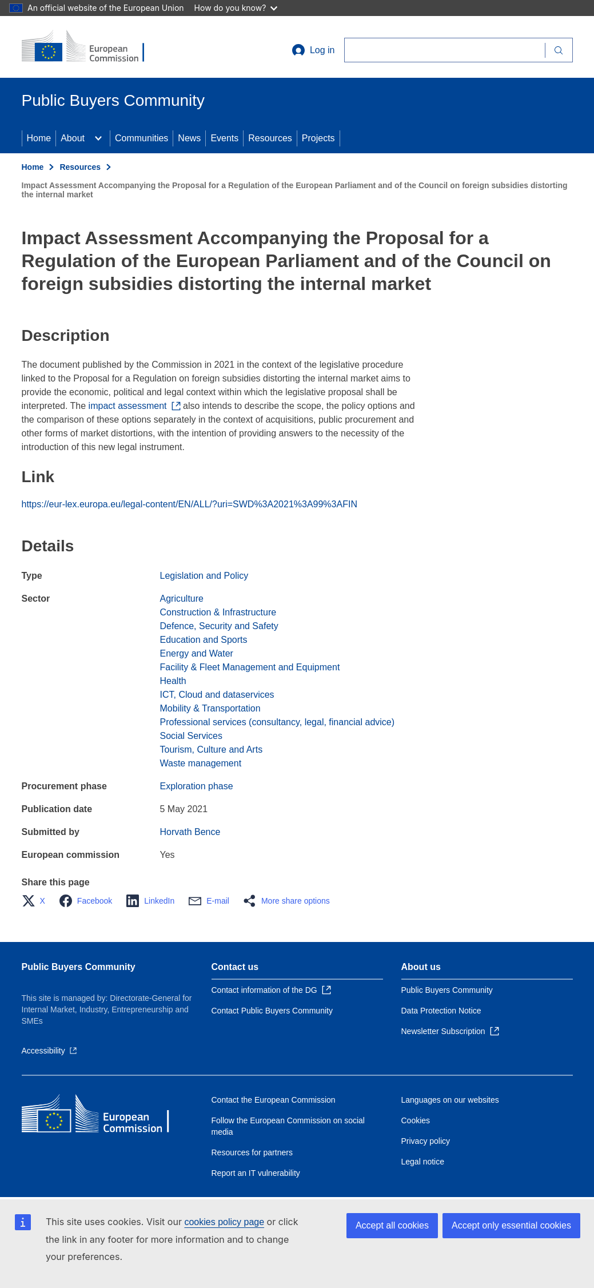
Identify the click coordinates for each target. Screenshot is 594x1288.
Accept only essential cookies (511, 1225)
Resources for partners (252, 1152)
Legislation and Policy (204, 576)
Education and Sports (204, 640)
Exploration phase (196, 786)
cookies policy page (224, 1222)
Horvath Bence (190, 832)
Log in (313, 50)
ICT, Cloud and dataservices (217, 694)
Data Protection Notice (441, 1010)
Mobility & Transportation (210, 708)
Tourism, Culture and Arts (211, 749)
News (189, 138)
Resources (270, 138)
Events (224, 138)
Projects (318, 138)
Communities (141, 138)
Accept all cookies (392, 1225)
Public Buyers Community (78, 967)
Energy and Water (196, 653)
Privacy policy (426, 1141)
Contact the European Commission (274, 1099)
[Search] (444, 50)
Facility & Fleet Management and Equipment (250, 667)
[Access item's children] (98, 138)
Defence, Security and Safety (219, 626)
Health (173, 681)
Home (39, 138)
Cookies (415, 1120)
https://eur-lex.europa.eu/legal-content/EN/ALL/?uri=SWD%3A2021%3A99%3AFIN (189, 504)
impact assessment (135, 406)
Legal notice (423, 1161)
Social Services (191, 736)
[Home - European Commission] (91, 47)
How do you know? (236, 8)
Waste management (201, 763)
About (73, 138)
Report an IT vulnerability (256, 1173)
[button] (37, 901)
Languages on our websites (450, 1099)
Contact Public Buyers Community (272, 1010)
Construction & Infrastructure (218, 612)
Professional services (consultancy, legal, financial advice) (277, 722)
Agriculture (182, 598)
